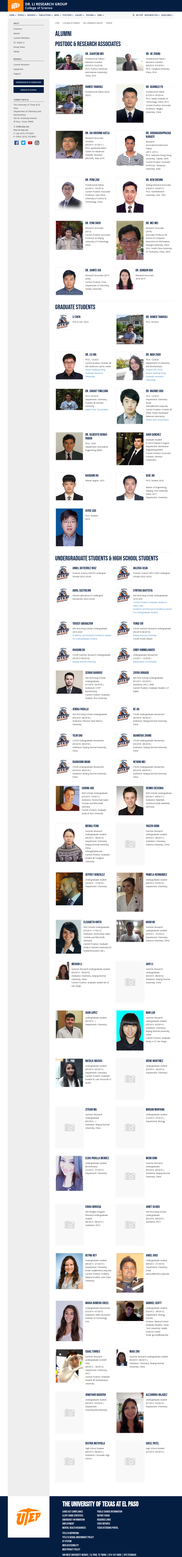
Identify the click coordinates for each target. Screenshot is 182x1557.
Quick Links (166, 15)
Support (17, 73)
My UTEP (139, 15)
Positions (18, 29)
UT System (67, 1541)
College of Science (38, 8)
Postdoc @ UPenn (154, 369)
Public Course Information (109, 1511)
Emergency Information (73, 1519)
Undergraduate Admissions (28, 82)
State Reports (103, 1523)
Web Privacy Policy (71, 1549)
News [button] (57, 15)
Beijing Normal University (144, 635)
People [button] (22, 15)
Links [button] (101, 15)
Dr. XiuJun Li (19, 42)
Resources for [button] (152, 15)
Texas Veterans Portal (107, 1527)
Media (16, 51)
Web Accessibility (70, 1545)
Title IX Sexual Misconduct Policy (78, 1537)
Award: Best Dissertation (96, 409)
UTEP (57, 23)
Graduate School (28, 90)
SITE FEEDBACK (130, 1555)
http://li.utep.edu (21, 130)
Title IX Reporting (70, 1533)
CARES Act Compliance (72, 1511)
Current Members (22, 38)
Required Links (104, 1519)
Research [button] (32, 15)
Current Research (21, 64)
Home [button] (13, 15)
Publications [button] (46, 15)
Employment (68, 1523)
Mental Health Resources (74, 1527)
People (109, 23)
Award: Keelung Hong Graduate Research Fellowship (95, 373)
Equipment (18, 69)
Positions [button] (68, 15)
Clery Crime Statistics (72, 1515)
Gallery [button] (79, 15)
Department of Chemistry (145, 661)
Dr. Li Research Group (46, 4)
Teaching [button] (91, 15)
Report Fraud (103, 1515)
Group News (19, 47)
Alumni (17, 33)
